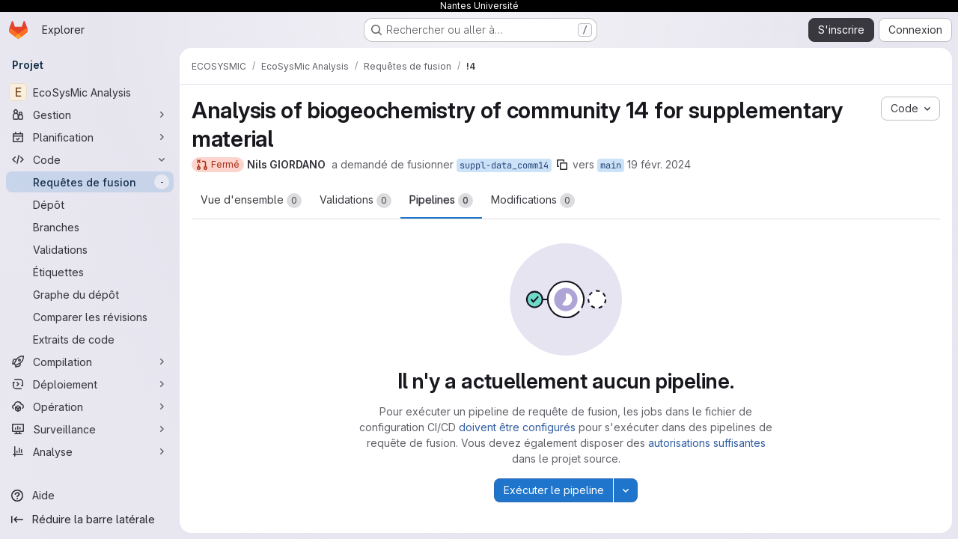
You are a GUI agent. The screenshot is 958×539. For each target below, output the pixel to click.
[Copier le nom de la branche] (562, 165)
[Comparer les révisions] (90, 316)
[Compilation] (90, 361)
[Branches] (90, 226)
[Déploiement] (90, 384)
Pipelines (441, 200)
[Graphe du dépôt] (90, 294)
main (610, 165)
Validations (355, 200)
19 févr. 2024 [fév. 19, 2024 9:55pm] (659, 164)
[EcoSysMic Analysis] (90, 92)
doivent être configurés (517, 427)
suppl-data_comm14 (504, 165)
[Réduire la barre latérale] (90, 519)
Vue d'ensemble (251, 200)
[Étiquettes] (90, 271)
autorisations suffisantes (707, 442)
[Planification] (90, 137)
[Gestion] (90, 114)
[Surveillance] (90, 428)
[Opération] (90, 406)
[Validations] (90, 249)
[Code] (90, 159)
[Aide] (90, 495)
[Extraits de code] (90, 339)
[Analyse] (90, 451)
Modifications (533, 200)
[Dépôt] (90, 204)
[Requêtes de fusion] (90, 181)
